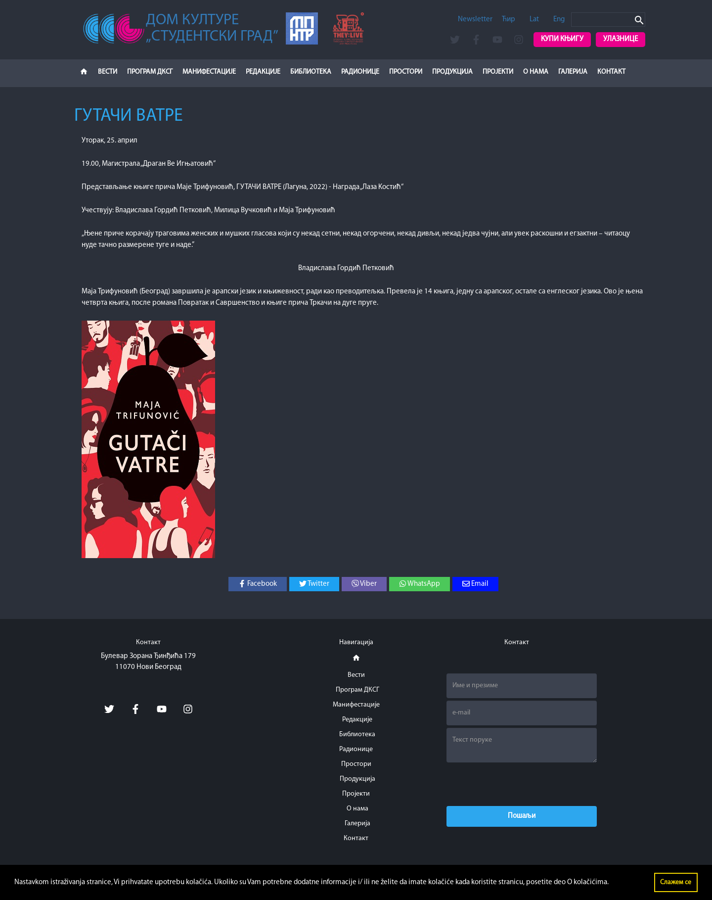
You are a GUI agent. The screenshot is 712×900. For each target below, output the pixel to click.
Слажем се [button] (675, 882)
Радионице (360, 72)
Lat (534, 19)
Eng (559, 19)
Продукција (452, 72)
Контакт (611, 72)
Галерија (572, 72)
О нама (535, 72)
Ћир (508, 19)
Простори (405, 72)
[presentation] (521, 784)
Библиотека (310, 72)
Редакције (263, 72)
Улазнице (620, 39)
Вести (107, 72)
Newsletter (475, 19)
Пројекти (498, 72)
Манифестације (209, 72)
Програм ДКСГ (150, 72)
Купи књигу (562, 39)
